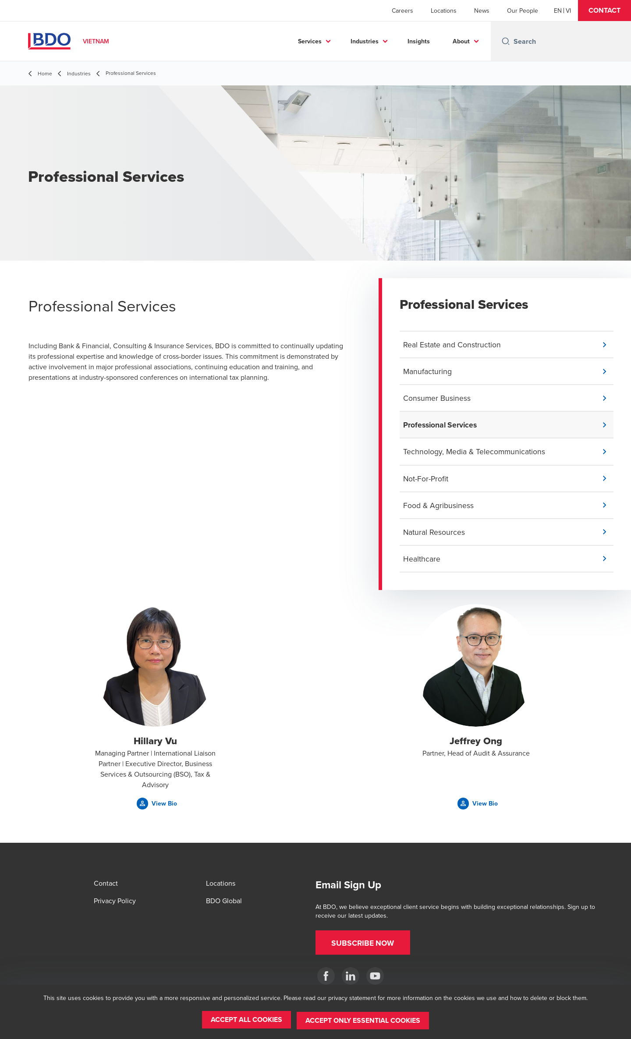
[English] (558, 10)
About (461, 41)
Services (310, 41)
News (481, 10)
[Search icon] (505, 41)
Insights (419, 41)
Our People (522, 10)
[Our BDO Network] (375, 975)
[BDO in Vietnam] (326, 975)
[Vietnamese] (568, 10)
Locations (444, 10)
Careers (402, 10)
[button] (604, 10)
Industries (365, 41)
